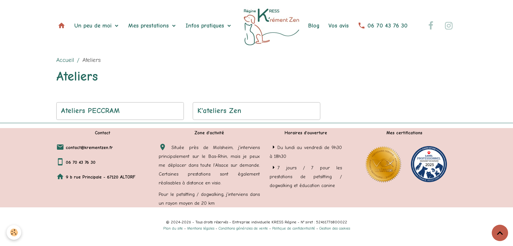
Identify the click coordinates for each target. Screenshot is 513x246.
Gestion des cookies (334, 228)
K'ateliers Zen (219, 111)
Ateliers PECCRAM (90, 111)
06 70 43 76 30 (383, 25)
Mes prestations (149, 25)
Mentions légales (200, 228)
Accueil (65, 60)
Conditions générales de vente (243, 228)
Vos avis (338, 25)
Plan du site (173, 228)
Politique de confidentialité (293, 228)
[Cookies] (14, 232)
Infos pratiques (206, 25)
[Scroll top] (500, 233)
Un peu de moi (94, 25)
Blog (314, 25)
